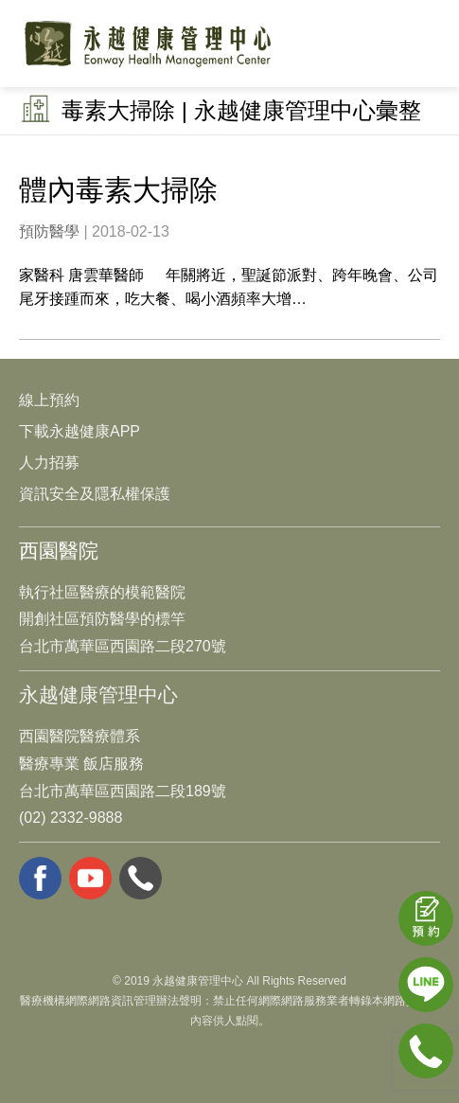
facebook (40, 878)
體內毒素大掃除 (118, 189)
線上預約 (49, 400)
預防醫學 (49, 231)
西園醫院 (58, 550)
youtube (90, 878)
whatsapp (140, 878)
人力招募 (49, 462)
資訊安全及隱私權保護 (94, 494)
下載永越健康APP (79, 431)
